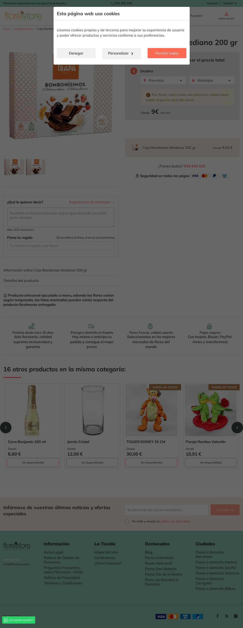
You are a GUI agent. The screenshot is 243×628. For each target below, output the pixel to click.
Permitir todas (167, 53)
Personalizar (121, 53)
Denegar (76, 53)
